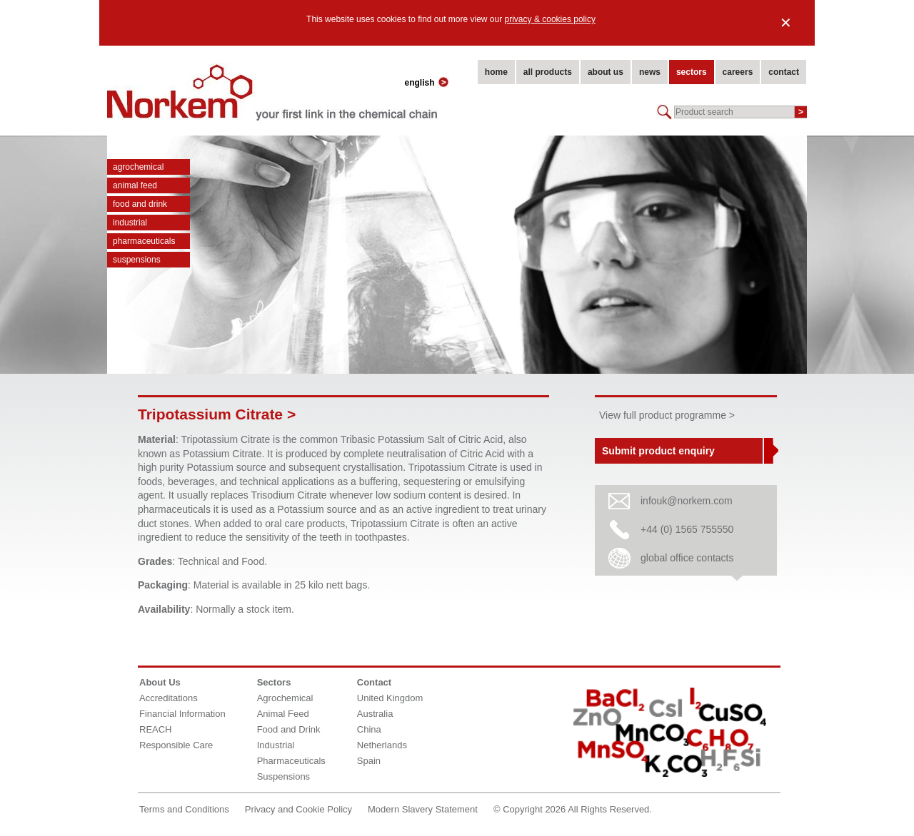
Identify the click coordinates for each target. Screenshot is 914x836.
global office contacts (687, 558)
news (650, 72)
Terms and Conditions (184, 809)
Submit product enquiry (658, 451)
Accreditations (168, 698)
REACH (155, 729)
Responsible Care (176, 745)
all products (547, 72)
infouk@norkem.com (687, 500)
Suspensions (137, 260)
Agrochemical (138, 167)
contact (783, 72)
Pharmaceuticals (144, 241)
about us (605, 72)
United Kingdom (390, 698)
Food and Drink (140, 204)
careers (738, 72)
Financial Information (182, 713)
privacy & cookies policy (550, 19)
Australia (375, 713)
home (496, 72)
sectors (691, 72)
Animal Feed (135, 185)
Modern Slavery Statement (423, 809)
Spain (369, 760)
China (369, 729)
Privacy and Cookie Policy (298, 809)
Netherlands (382, 745)
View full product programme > (667, 415)
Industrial (130, 223)
